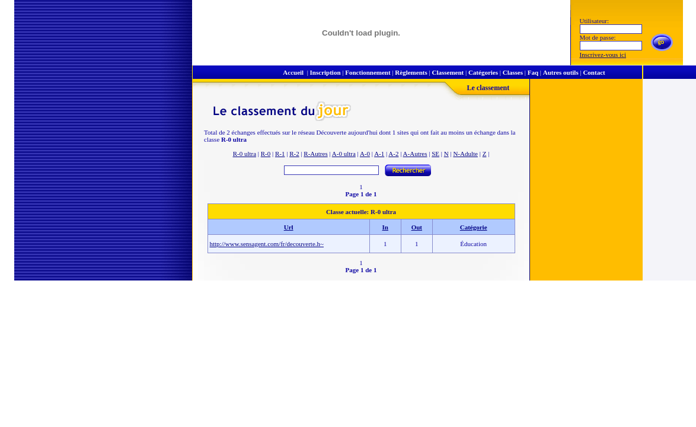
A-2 (393, 153)
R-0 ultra (244, 153)
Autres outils (561, 72)
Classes (513, 72)
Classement (448, 72)
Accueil (293, 72)
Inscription (325, 72)
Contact (594, 72)
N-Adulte (465, 153)
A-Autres (415, 153)
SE (435, 153)
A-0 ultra (344, 153)
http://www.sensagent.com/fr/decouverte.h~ (267, 243)
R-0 (266, 153)
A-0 (365, 153)
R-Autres (315, 153)
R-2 (294, 153)
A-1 (379, 153)
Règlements (411, 72)
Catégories (483, 72)
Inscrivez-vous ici (603, 54)
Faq (533, 72)
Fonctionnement (367, 72)
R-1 (280, 153)
